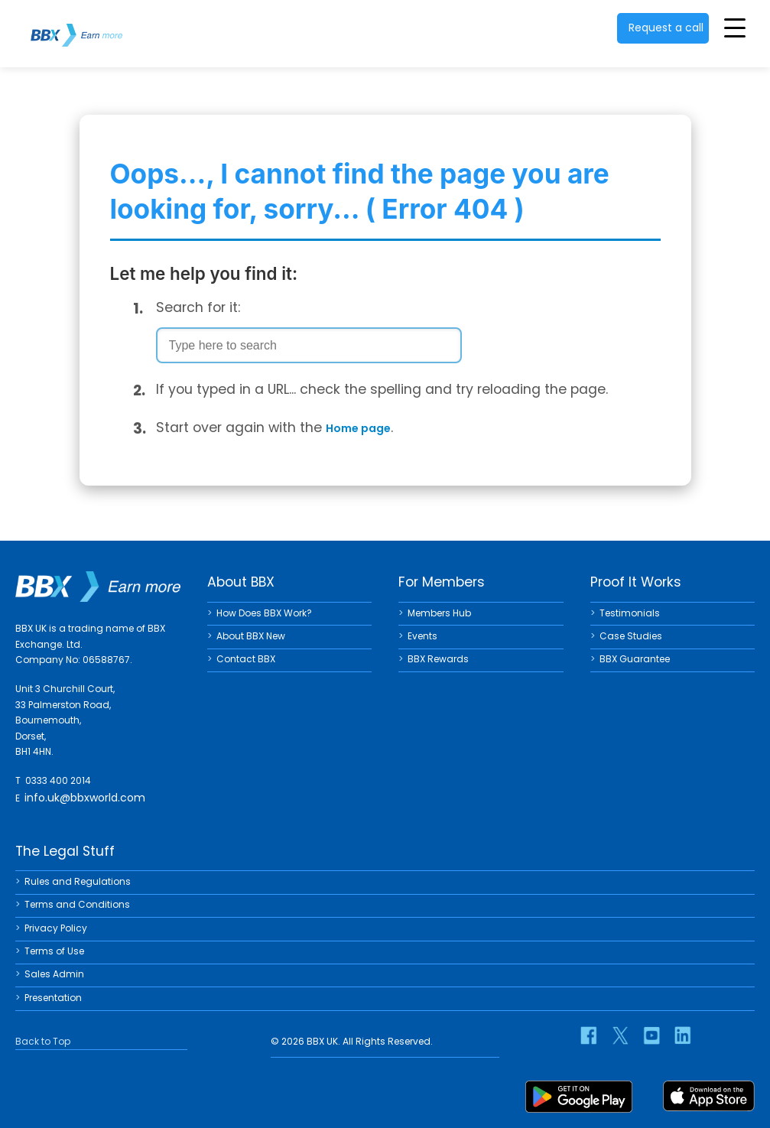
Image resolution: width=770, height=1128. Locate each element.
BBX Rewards (438, 658)
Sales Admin (54, 973)
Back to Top (42, 1041)
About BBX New (250, 635)
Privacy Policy (55, 928)
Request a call (666, 27)
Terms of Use (54, 950)
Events (422, 635)
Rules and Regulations (77, 881)
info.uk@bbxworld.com (84, 797)
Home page (358, 428)
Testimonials (629, 612)
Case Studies (630, 635)
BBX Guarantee (634, 658)
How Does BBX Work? (264, 612)
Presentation (53, 997)
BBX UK (76, 26)
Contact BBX (245, 658)
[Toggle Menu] (735, 27)
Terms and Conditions (77, 904)
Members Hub (439, 612)
